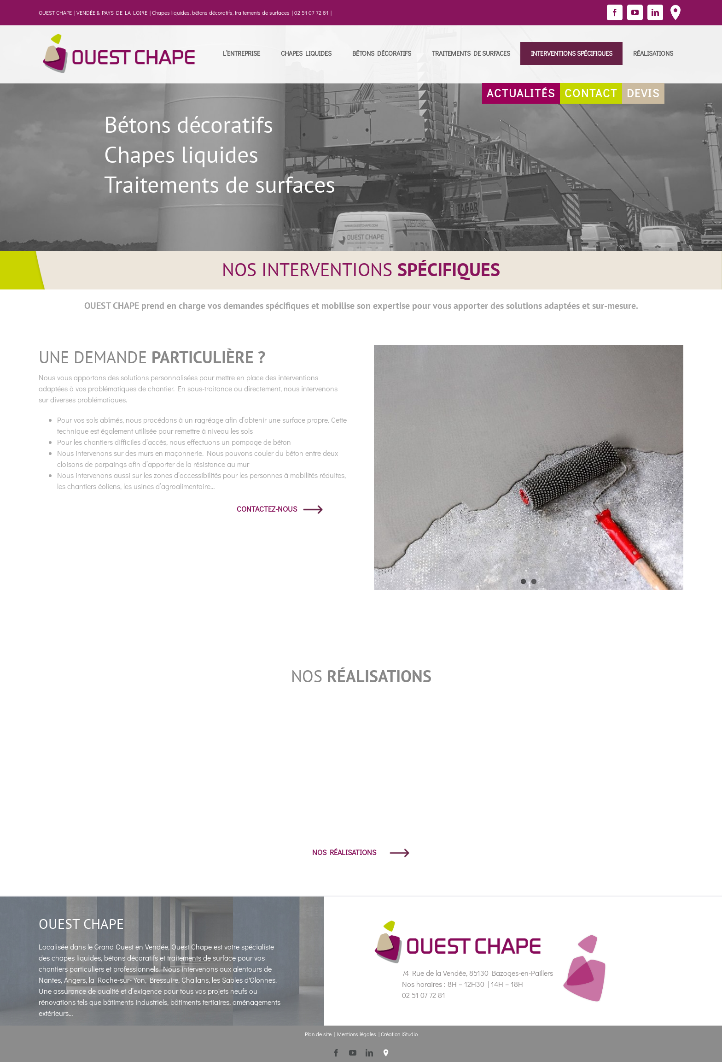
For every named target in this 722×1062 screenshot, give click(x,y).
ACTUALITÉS (521, 93)
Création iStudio (399, 1034)
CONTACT (591, 93)
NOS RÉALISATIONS (361, 852)
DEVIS (643, 93)
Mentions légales (356, 1034)
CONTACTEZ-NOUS (280, 508)
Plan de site (318, 1034)
